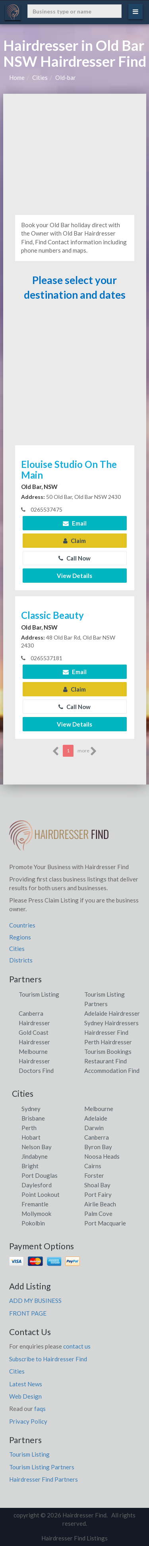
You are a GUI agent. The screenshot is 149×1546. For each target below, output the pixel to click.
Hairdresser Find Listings (74, 1538)
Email (75, 523)
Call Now (74, 558)
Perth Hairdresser (108, 1041)
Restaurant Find (105, 1061)
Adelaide (95, 1118)
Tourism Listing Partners (41, 1467)
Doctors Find (36, 1070)
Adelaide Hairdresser (112, 1013)
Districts (21, 960)
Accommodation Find (111, 1070)
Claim (74, 540)
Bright (30, 1165)
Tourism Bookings (108, 1051)
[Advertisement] (74, 153)
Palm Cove (98, 1213)
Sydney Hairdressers (111, 1022)
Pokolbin (33, 1223)
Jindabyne (34, 1156)
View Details (74, 575)
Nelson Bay (36, 1146)
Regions (20, 937)
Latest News (25, 1384)
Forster (94, 1175)
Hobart (31, 1137)
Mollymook (36, 1213)
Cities (40, 77)
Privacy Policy (28, 1421)
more (87, 751)
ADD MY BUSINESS (35, 1300)
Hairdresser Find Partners (43, 1479)
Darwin (94, 1127)
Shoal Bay (97, 1184)
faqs (40, 1408)
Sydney (31, 1108)
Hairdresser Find (106, 1032)
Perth (29, 1127)
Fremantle (34, 1204)
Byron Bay (98, 1146)
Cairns (92, 1165)
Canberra (96, 1137)
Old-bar (65, 77)
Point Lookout (40, 1194)
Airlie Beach (100, 1204)
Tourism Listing (39, 994)
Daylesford (36, 1184)
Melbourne (98, 1108)
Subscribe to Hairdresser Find (48, 1358)
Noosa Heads (102, 1156)
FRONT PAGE (27, 1313)
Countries (22, 925)
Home (17, 77)
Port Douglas (39, 1175)
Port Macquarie (105, 1223)
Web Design (25, 1396)
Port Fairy (98, 1194)
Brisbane (33, 1118)
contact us (77, 1346)
